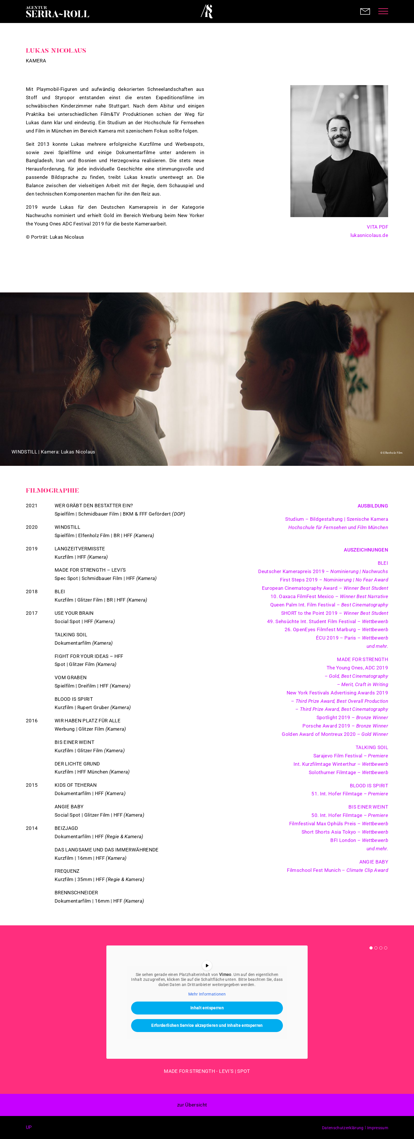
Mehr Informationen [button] (207, 994)
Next (399, 379)
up (29, 1127)
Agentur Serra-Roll (57, 11)
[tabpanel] (207, 1010)
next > (232, 1105)
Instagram (384, 255)
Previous (14, 379)
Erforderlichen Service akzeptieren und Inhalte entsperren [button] (206, 1025)
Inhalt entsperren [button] (207, 1008)
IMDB (382, 244)
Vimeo (384, 266)
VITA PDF (377, 227)
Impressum (377, 1128)
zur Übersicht (192, 1105)
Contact (365, 11)
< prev (220, 1105)
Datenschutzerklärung (343, 1128)
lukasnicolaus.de (369, 235)
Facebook (40, 1127)
